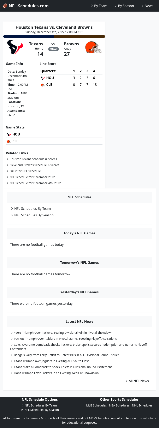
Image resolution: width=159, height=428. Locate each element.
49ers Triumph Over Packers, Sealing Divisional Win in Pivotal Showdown (61, 332)
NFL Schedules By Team (30, 208)
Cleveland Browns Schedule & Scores (32, 165)
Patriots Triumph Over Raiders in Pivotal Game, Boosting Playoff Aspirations (63, 338)
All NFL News (137, 381)
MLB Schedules (96, 405)
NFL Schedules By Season (32, 215)
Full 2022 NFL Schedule (23, 171)
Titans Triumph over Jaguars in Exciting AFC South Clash (49, 361)
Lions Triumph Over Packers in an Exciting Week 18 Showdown (54, 373)
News (147, 6)
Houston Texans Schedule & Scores (31, 159)
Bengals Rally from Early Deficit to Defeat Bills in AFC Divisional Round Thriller (64, 355)
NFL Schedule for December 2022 (30, 177)
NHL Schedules (142, 405)
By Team (98, 6)
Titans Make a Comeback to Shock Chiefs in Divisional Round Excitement (61, 367)
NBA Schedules (119, 405)
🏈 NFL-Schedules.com (25, 5)
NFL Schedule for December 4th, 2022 (33, 183)
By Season (124, 6)
